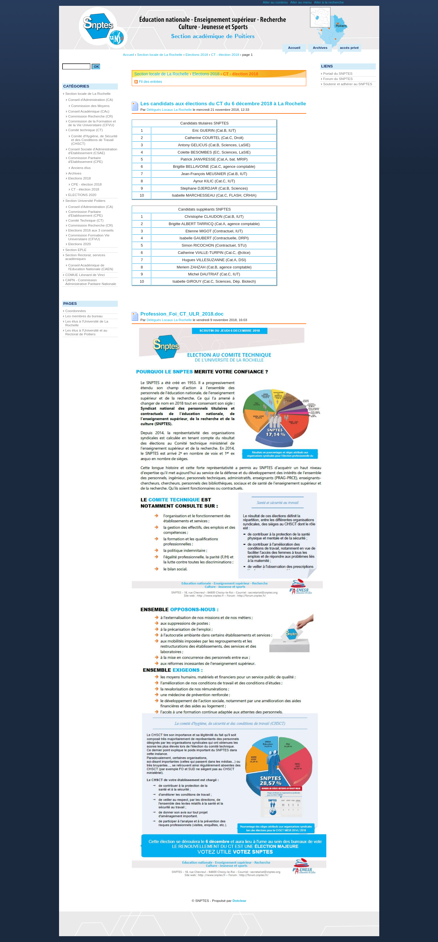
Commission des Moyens (90, 106)
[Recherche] (76, 66)
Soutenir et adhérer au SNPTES (347, 84)
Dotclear (239, 901)
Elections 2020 (79, 244)
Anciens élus (80, 168)
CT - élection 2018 (85, 189)
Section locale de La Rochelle (161, 74)
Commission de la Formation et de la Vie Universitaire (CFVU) (92, 123)
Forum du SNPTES (337, 79)
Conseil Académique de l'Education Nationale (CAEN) (90, 267)
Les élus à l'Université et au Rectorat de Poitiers (86, 332)
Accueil (294, 48)
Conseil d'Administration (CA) (90, 100)
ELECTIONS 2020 (82, 195)
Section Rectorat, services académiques (85, 257)
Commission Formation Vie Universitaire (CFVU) (88, 237)
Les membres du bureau (83, 316)
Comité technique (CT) (85, 130)
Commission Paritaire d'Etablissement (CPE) (85, 160)
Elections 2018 (205, 74)
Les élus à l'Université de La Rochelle (86, 323)
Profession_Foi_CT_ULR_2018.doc (182, 314)
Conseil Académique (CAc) (88, 111)
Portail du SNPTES (337, 74)
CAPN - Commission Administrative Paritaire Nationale (90, 282)
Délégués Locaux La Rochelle (169, 109)
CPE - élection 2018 (86, 184)
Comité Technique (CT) (85, 220)
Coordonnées (75, 311)
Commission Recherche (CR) (90, 116)
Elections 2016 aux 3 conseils (90, 230)
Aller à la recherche (329, 2)
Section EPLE (75, 250)
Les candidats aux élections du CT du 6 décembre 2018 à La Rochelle (223, 103)
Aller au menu (300, 2)
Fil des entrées (150, 82)
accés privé (349, 48)
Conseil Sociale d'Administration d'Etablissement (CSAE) (92, 151)
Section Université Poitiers (85, 201)
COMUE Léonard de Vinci (85, 275)
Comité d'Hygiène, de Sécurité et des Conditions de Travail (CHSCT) (94, 140)
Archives (320, 48)
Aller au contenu (275, 2)
